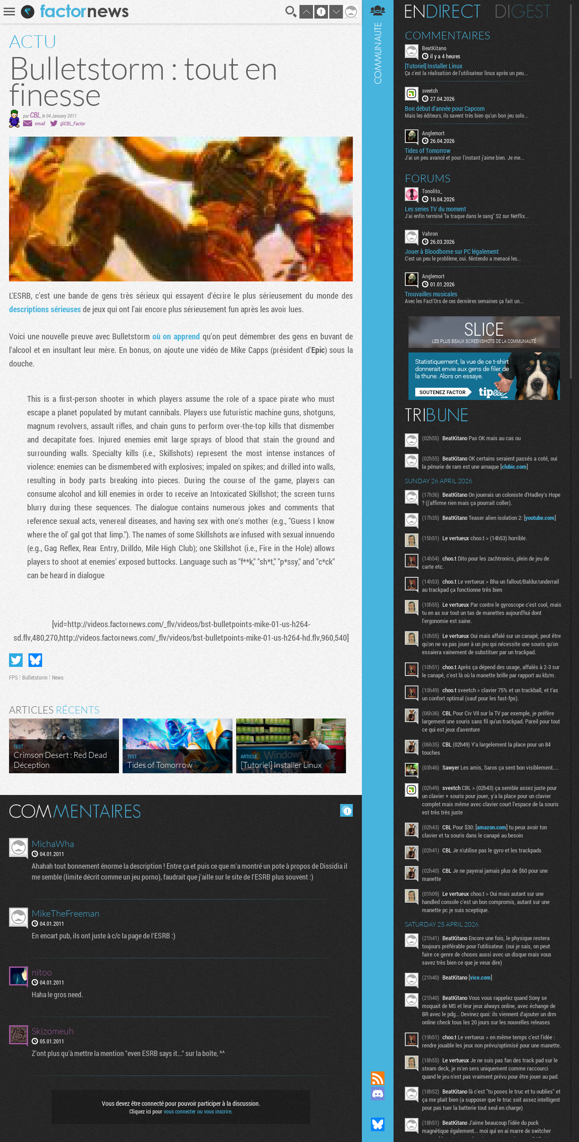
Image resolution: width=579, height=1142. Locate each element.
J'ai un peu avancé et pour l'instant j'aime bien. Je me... (464, 157)
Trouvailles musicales (431, 294)
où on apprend (176, 336)
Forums (428, 178)
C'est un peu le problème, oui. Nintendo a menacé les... (463, 258)
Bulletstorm (34, 677)
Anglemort (433, 133)
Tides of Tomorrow (428, 150)
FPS (13, 677)
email (40, 123)
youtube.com (540, 518)
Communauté (378, 527)
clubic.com (514, 466)
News (57, 677)
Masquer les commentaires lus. (346, 810)
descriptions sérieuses (45, 309)
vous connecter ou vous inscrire (197, 1111)
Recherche (291, 12)
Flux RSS (377, 1078)
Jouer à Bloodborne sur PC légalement (451, 251)
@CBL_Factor (72, 123)
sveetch (430, 90)
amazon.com (491, 827)
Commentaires (447, 35)
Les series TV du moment (435, 209)
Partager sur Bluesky (35, 660)
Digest (523, 11)
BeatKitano (434, 48)
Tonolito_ (432, 191)
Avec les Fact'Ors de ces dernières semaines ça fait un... (464, 301)
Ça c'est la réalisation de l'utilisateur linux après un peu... (466, 72)
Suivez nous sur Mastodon (377, 1109)
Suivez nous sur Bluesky (377, 1124)
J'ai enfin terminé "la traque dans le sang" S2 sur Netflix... (467, 215)
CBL (35, 114)
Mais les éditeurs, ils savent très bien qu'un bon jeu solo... (466, 115)
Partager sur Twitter (16, 660)
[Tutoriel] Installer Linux (433, 66)
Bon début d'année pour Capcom (444, 108)
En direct (442, 11)
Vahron (430, 233)
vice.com (480, 977)
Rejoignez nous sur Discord (377, 1093)
